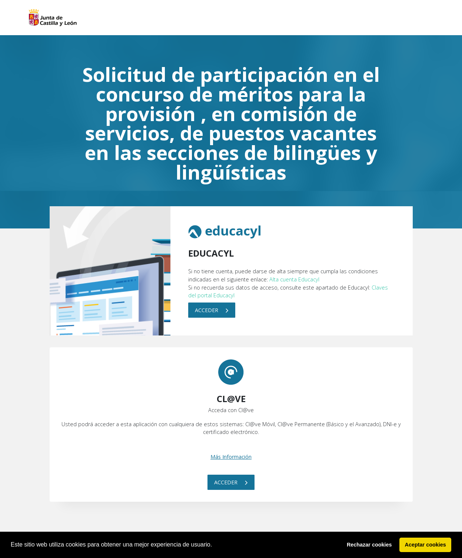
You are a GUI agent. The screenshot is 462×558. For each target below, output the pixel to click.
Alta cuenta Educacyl (294, 279)
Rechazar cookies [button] (369, 545)
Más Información (231, 456)
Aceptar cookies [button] (425, 545)
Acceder (212, 310)
